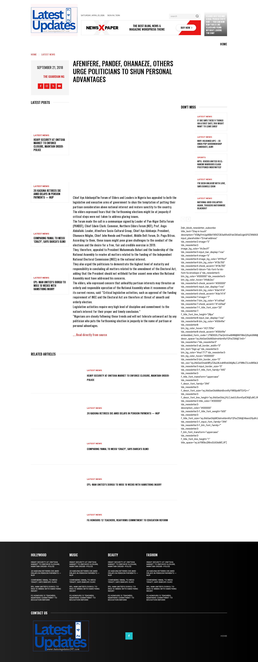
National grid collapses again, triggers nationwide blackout (211, 205)
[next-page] (188, 219)
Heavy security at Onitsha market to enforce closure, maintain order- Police (49, 145)
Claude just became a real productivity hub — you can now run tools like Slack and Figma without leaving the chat (215, 24)
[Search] (197, 16)
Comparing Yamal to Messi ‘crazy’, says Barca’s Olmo (49, 240)
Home (34, 54)
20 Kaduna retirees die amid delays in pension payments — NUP (47, 194)
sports (201, 157)
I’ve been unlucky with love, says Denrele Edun (211, 184)
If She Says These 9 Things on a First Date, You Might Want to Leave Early (210, 123)
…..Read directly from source (90, 335)
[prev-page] (183, 219)
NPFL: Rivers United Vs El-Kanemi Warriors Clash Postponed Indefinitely (210, 164)
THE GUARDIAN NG (53, 76)
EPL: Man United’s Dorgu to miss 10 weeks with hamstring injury (50, 285)
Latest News (48, 54)
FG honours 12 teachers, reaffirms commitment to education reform (124, 519)
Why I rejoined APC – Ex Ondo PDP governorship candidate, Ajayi (209, 143)
